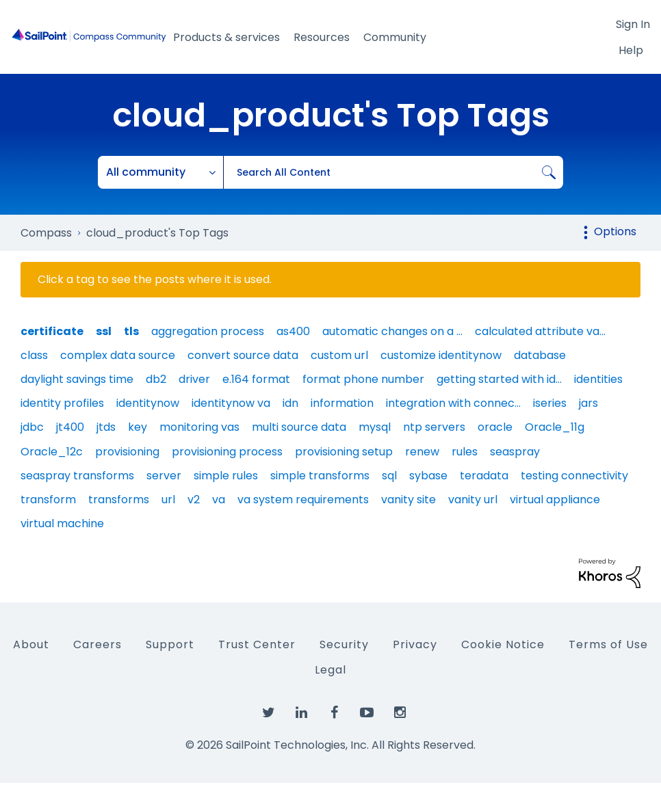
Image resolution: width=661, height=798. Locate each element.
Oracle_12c (52, 452)
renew (422, 452)
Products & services (226, 37)
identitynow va (231, 403)
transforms (118, 499)
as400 (293, 331)
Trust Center (257, 644)
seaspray (515, 452)
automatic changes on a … (392, 331)
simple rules (226, 475)
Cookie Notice (503, 644)
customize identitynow (441, 355)
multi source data (299, 427)
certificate (52, 331)
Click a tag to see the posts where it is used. (155, 279)
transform (48, 499)
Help (631, 50)
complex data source (117, 355)
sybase (428, 475)
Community (394, 37)
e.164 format (256, 379)
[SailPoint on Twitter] (268, 713)
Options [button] (615, 231)
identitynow (147, 403)
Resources (322, 37)
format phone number (363, 379)
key (137, 427)
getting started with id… (499, 379)
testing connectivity (574, 475)
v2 (193, 499)
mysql (375, 427)
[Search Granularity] (161, 172)
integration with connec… (453, 403)
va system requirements (303, 499)
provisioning (127, 452)
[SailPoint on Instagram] (399, 713)
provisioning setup (344, 452)
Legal (330, 670)
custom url (339, 355)
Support (170, 644)
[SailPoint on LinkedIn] (301, 713)
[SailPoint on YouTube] (366, 713)
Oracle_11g (554, 427)
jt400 (70, 427)
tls (131, 331)
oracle (495, 427)
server (163, 475)
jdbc (32, 427)
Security (344, 644)
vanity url (472, 499)
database (540, 355)
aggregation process (207, 331)
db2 (156, 379)
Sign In (633, 24)
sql (389, 475)
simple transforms (320, 475)
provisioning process (227, 452)
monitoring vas (199, 427)
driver (194, 379)
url (168, 499)
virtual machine (62, 523)
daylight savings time (77, 379)
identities (598, 379)
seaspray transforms (77, 475)
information (342, 403)
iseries (550, 403)
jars (588, 403)
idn (290, 403)
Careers (97, 644)
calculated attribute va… (540, 331)
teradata (484, 475)
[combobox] (393, 172)
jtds (106, 427)
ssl (104, 331)
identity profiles (62, 403)
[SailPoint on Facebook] (334, 713)
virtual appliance (555, 499)
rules (465, 452)
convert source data (242, 355)
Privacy (415, 644)
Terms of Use (608, 644)
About (31, 644)
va (218, 499)
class (34, 355)
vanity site (408, 499)
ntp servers (434, 427)
